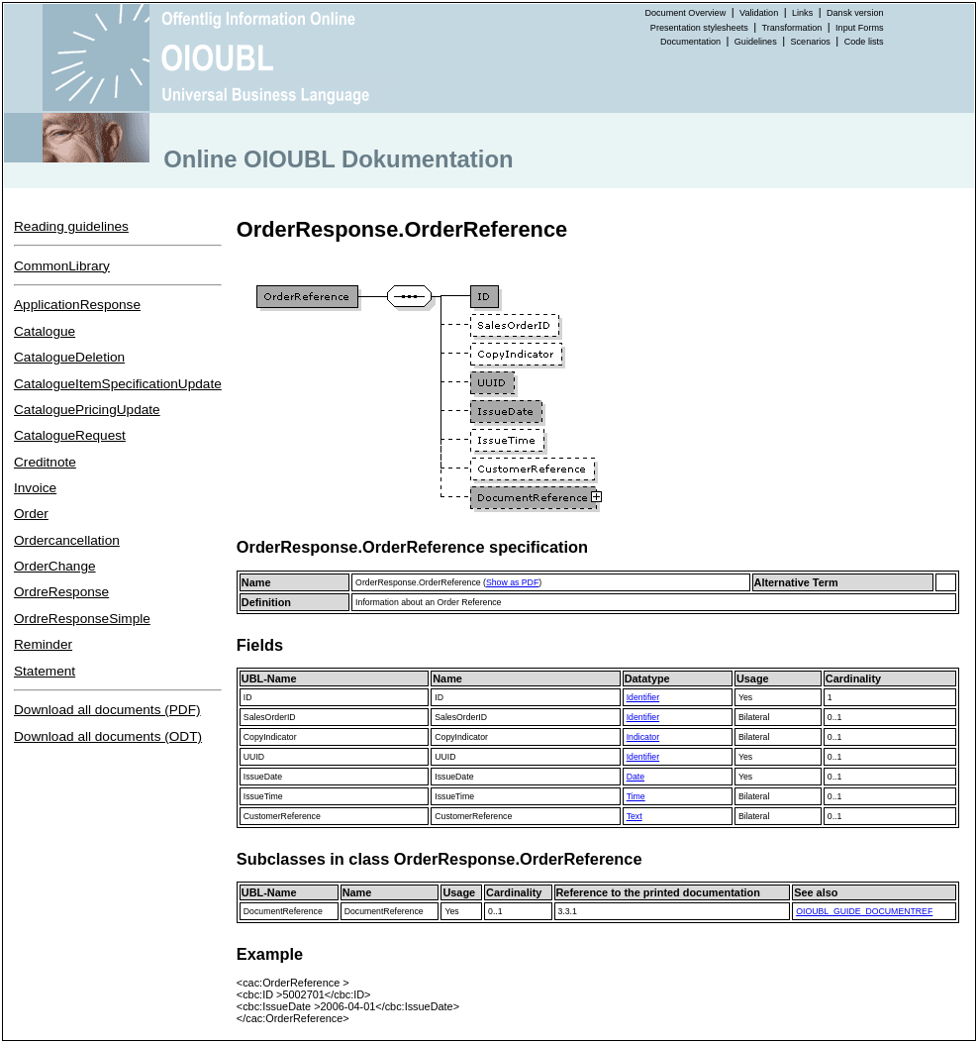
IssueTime (263, 796)
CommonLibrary (62, 266)
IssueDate (263, 777)
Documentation (690, 42)
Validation (758, 13)
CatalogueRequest (70, 435)
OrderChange (55, 566)
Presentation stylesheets (699, 28)
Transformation (792, 28)
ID (248, 697)
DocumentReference (283, 911)
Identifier (643, 697)
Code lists (864, 42)
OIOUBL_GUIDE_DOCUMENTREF (864, 911)
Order (31, 513)
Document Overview (685, 13)
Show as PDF (512, 582)
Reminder (43, 644)
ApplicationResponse (77, 304)
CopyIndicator (270, 737)
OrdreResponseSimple (82, 618)
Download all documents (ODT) (108, 736)
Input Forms (859, 28)
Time (636, 796)
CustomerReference (282, 816)
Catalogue (44, 331)
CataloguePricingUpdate (87, 409)
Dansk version (855, 13)
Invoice (35, 487)
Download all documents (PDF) (107, 709)
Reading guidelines (71, 226)
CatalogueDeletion (69, 357)
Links (802, 13)
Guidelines (755, 42)
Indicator (643, 737)
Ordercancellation (67, 540)
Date (635, 777)
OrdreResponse (61, 591)
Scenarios (811, 42)
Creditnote (45, 462)
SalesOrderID (270, 717)
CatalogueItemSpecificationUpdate (118, 383)
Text (634, 816)
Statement (44, 671)
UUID (254, 757)
